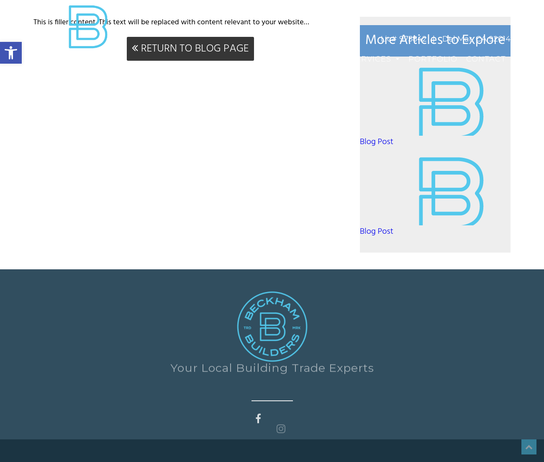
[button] (11, 53)
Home (290, 59)
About (326, 59)
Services (375, 59)
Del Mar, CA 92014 (476, 39)
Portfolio (432, 59)
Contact (486, 59)
